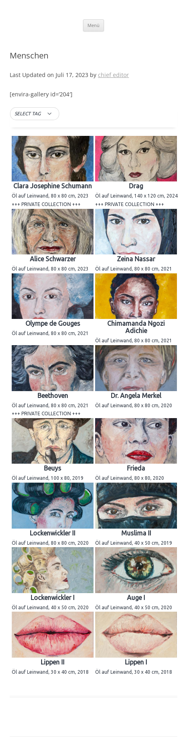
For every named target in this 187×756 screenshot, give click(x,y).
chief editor (113, 75)
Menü (93, 25)
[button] (34, 114)
